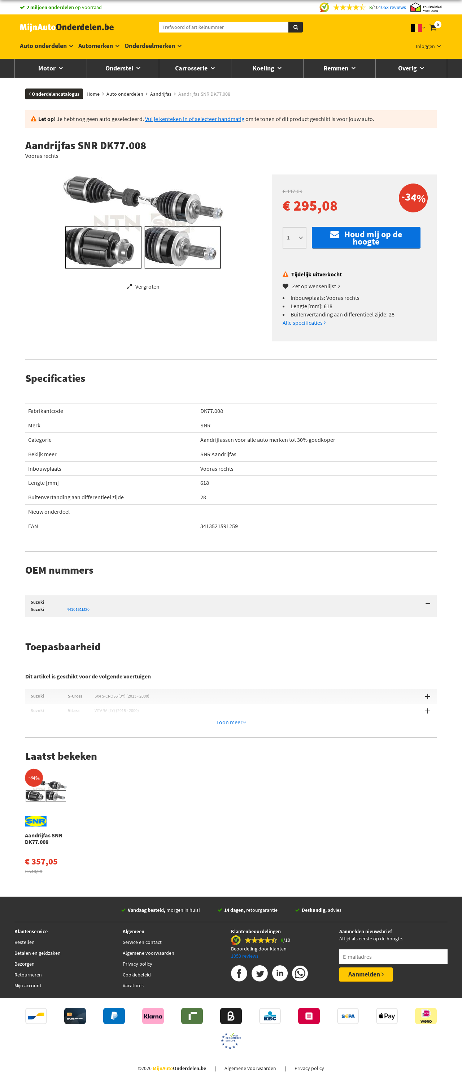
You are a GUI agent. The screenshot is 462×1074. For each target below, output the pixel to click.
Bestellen (24, 907)
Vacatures (133, 951)
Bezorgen (24, 929)
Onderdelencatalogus (54, 94)
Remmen (336, 68)
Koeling (264, 68)
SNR (205, 425)
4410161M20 (78, 609)
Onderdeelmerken (150, 46)
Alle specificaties (304, 322)
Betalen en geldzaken (37, 918)
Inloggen (425, 46)
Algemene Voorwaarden (250, 1033)
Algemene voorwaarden (148, 918)
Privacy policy (137, 929)
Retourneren (28, 940)
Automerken (95, 46)
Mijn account (28, 951)
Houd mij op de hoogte (366, 238)
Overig (408, 68)
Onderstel (120, 68)
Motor (47, 68)
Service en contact (142, 907)
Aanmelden (366, 939)
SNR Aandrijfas (218, 454)
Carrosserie (192, 68)
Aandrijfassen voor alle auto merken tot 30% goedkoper (267, 439)
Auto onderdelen (43, 46)
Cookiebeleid (137, 940)
